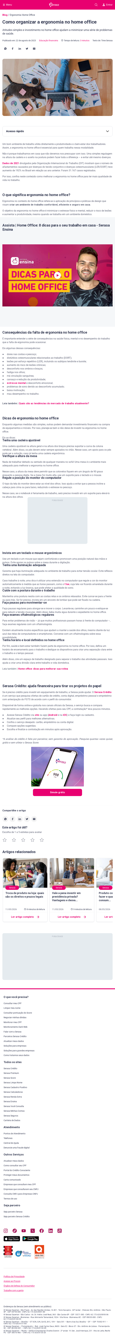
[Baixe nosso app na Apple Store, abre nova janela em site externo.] (12, 1240)
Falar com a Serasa (12, 1031)
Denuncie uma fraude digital (16, 1147)
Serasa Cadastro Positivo (15, 1087)
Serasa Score (10, 1078)
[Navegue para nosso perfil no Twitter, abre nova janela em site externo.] (33, 1231)
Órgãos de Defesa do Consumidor (19, 1286)
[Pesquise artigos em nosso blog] (96, 5)
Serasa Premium (11, 1073)
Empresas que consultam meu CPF (20, 1184)
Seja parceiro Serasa (13, 1211)
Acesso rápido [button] (57, 131)
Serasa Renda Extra (13, 1097)
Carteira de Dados (12, 1120)
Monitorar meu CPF (13, 1022)
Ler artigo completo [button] (25, 916)
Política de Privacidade (14, 1276)
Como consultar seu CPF (15, 1165)
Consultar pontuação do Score (18, 1013)
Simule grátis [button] (57, 792)
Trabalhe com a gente (14, 1290)
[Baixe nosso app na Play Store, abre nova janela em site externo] (30, 1240)
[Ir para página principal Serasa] (54, 4)
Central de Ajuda (11, 1143)
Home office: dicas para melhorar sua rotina (43, 668)
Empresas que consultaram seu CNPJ (21, 1189)
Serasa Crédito (103, 692)
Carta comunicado (12, 1180)
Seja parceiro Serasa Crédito (17, 1216)
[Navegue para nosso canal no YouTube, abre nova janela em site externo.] (24, 1231)
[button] (5, 49)
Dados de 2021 (10, 163)
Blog (4, 15)
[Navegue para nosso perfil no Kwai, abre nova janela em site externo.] (60, 1231)
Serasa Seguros (11, 1115)
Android (52, 715)
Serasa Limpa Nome (13, 1082)
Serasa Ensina (10, 1101)
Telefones (8, 1138)
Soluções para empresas (15, 1046)
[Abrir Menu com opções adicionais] (7, 5)
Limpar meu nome (12, 1008)
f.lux (67, 584)
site (37, 715)
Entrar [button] (107, 4)
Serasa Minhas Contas (14, 1111)
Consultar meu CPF (13, 1003)
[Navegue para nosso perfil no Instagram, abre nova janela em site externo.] (6, 1231)
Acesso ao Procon (12, 1281)
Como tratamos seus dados (16, 1055)
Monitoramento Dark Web (15, 1027)
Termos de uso (10, 1198)
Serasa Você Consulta (14, 1106)
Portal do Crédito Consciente (17, 1170)
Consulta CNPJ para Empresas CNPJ (21, 1194)
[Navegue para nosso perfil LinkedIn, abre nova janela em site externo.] (51, 1231)
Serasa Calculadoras (13, 1092)
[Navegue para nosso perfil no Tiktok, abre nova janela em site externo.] (15, 1231)
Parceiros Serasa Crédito (15, 1036)
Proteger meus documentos (16, 1175)
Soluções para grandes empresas (19, 1050)
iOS (64, 715)
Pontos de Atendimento (14, 1133)
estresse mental (16, 383)
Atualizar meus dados (14, 1041)
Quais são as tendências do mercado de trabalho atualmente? (54, 403)
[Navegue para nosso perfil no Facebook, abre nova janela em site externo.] (42, 1231)
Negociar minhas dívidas (15, 1017)
